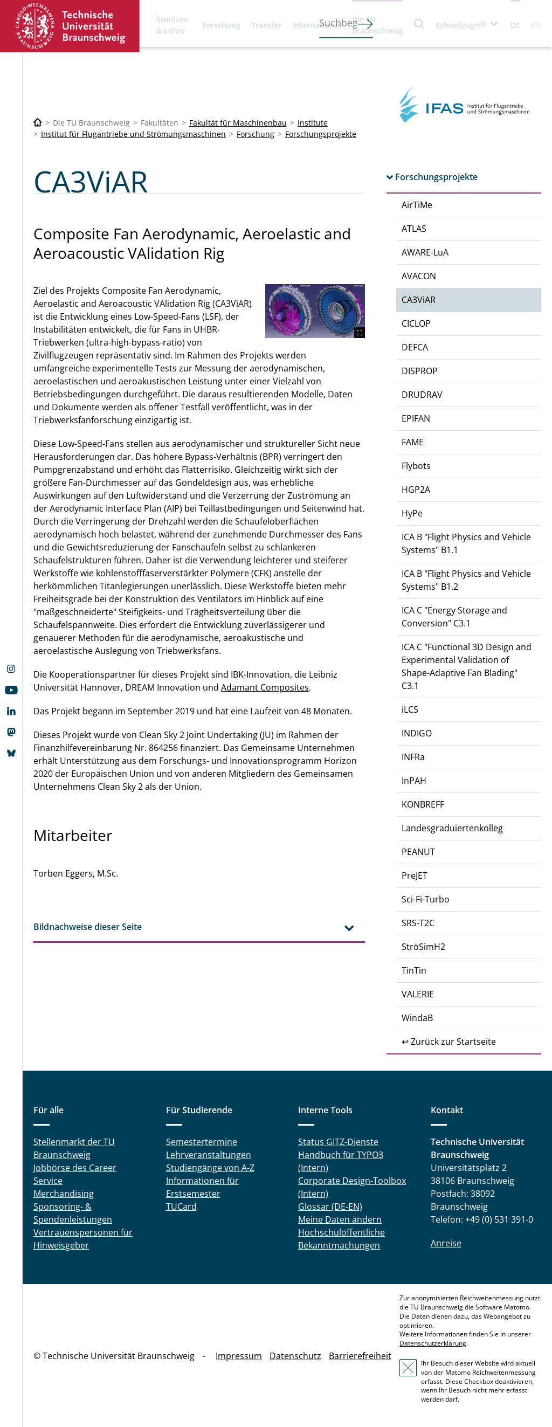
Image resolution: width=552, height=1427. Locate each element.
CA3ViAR (419, 300)
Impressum (239, 1356)
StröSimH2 (423, 947)
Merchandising (63, 1193)
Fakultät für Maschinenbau (238, 123)
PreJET (414, 875)
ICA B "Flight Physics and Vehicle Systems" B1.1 (466, 543)
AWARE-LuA (425, 252)
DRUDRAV (422, 395)
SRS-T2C (418, 923)
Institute (313, 123)
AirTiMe (417, 205)
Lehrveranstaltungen (208, 1155)
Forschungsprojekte (320, 134)
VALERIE (418, 994)
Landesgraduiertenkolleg (452, 828)
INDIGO (417, 733)
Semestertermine (201, 1142)
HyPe (412, 513)
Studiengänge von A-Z (210, 1168)
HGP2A (416, 489)
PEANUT (418, 852)
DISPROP (420, 371)
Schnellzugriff (461, 25)
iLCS (410, 709)
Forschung (221, 25)
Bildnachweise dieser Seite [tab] (87, 927)
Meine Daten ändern (340, 1219)
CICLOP (416, 323)
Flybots (416, 466)
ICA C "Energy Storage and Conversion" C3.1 (454, 616)
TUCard (181, 1206)
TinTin (414, 970)
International (317, 25)
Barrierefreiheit (360, 1356)
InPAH (414, 781)
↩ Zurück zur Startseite (449, 1041)
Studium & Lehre (172, 25)
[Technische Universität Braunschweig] (37, 123)
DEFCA (415, 347)
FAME (413, 442)
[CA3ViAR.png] (315, 311)
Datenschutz (295, 1356)
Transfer (266, 25)
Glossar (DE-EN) (330, 1206)
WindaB (417, 1018)
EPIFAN (416, 418)
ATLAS (414, 229)
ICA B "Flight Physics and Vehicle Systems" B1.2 (466, 580)
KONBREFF (423, 804)
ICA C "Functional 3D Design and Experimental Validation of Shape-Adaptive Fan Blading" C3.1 (467, 666)
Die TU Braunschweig (377, 25)
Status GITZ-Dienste (338, 1142)
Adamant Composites (265, 687)
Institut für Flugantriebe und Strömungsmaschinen (133, 134)
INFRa (413, 757)
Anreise (446, 1243)
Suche (419, 23)
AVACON (419, 276)
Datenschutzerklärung (432, 1343)
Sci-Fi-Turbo (426, 899)
